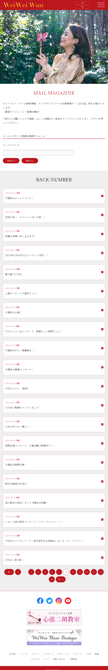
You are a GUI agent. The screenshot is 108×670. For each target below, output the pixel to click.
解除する (30, 160)
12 (94, 572)
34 (52, 579)
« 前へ (9, 572)
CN (82, 7)
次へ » (61, 579)
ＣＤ (89, 653)
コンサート (48, 653)
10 (80, 572)
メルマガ (35, 659)
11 (87, 572)
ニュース (23, 653)
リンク (46, 659)
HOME (12, 653)
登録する (11, 160)
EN (82, 3)
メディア (35, 653)
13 (101, 572)
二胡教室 (73, 659)
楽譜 (97, 653)
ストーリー (78, 653)
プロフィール (63, 653)
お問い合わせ (59, 659)
